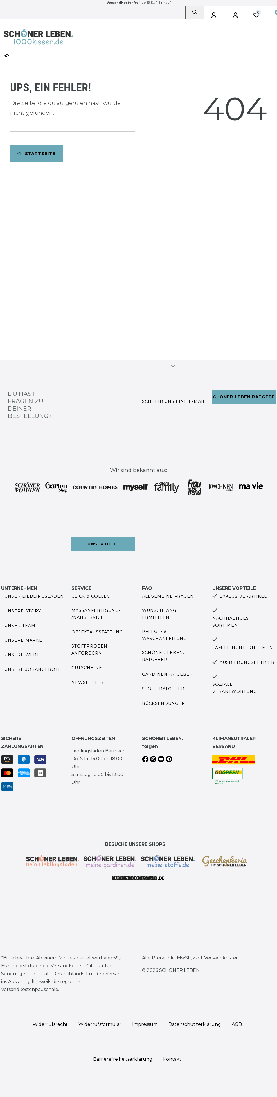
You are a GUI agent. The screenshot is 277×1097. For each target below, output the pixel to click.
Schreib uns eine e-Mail (174, 401)
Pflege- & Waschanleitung (164, 635)
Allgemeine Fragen (168, 596)
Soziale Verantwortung (234, 688)
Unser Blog (103, 544)
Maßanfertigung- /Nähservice (96, 614)
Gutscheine (86, 667)
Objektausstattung (97, 632)
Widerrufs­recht (50, 1024)
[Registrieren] (236, 15)
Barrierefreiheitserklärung (122, 1059)
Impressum (145, 1024)
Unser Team (19, 625)
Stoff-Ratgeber (163, 688)
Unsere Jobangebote (32, 669)
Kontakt (172, 1059)
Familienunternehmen (242, 647)
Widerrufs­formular (99, 1024)
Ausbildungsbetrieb (247, 662)
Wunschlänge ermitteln (160, 614)
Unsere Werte (23, 654)
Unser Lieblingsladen (34, 596)
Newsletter (87, 682)
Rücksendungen (163, 703)
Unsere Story (22, 610)
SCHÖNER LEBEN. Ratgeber (163, 656)
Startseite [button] (36, 153)
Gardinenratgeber (167, 674)
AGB (237, 1024)
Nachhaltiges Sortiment (230, 622)
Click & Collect (92, 596)
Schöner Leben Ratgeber (244, 396)
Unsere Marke (23, 640)
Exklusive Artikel (243, 596)
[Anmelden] (214, 15)
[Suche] (194, 12)
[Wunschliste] (256, 15)
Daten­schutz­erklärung (194, 1024)
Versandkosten (221, 958)
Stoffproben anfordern (89, 650)
